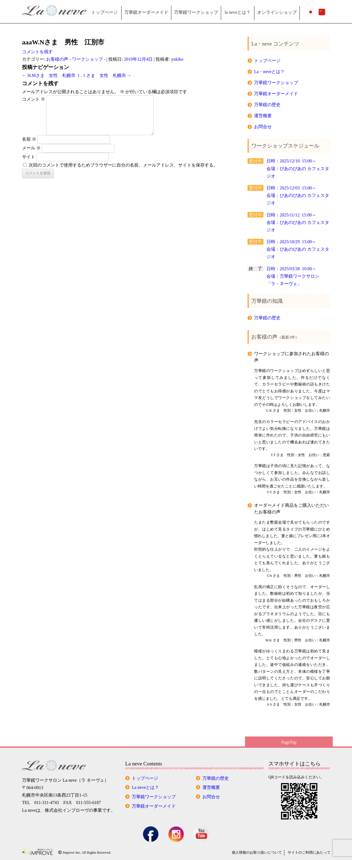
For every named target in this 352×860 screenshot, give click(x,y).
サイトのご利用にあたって (309, 852)
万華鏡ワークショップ (196, 12)
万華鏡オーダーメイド (146, 12)
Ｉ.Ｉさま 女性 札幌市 (103, 75)
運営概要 (263, 115)
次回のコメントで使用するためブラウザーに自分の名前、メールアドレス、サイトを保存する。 (123, 165)
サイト (28, 156)
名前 (29, 139)
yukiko (177, 59)
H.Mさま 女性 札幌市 (48, 75)
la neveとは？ (238, 12)
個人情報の (257, 852)
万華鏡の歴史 (267, 104)
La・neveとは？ (269, 71)
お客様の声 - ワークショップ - (75, 59)
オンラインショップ (277, 12)
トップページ (104, 12)
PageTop (289, 742)
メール (31, 148)
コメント (33, 99)
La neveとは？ (145, 787)
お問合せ (263, 126)
